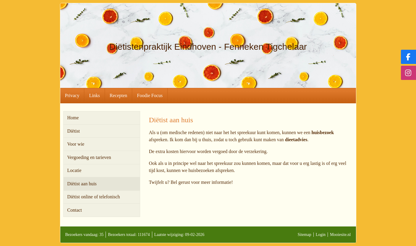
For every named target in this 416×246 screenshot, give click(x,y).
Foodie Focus (150, 95)
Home (73, 117)
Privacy (72, 95)
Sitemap (304, 234)
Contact (74, 210)
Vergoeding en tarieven (89, 157)
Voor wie (75, 144)
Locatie (74, 170)
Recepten (118, 95)
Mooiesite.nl (340, 234)
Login (321, 234)
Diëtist (73, 131)
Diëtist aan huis (82, 183)
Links (94, 95)
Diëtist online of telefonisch (93, 196)
